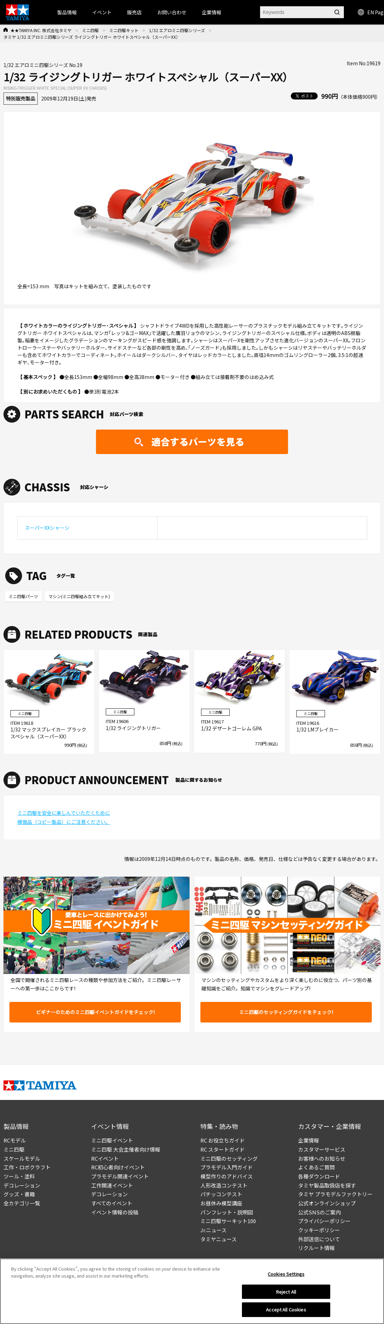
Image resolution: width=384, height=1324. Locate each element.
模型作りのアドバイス (226, 1176)
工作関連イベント (112, 1185)
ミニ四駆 (90, 30)
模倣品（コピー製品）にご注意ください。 (63, 821)
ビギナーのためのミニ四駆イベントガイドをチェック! (95, 1012)
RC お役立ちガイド (222, 1140)
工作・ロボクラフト (27, 1167)
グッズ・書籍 (19, 1194)
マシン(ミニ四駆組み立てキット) (79, 596)
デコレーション (21, 1185)
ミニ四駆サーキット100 (228, 1221)
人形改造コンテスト (224, 1185)
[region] (192, 1291)
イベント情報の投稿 (114, 1212)
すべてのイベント (111, 1203)
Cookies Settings (286, 1274)
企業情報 (308, 1140)
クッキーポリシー (319, 1230)
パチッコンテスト (221, 1194)
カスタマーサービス (321, 1149)
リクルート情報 (316, 1247)
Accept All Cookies (286, 1309)
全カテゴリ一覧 (21, 1203)
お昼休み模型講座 (221, 1203)
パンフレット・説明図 (226, 1212)
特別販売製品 (20, 98)
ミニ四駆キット (124, 30)
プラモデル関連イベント (120, 1176)
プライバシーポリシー (324, 1221)
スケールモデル (21, 1158)
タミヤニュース (218, 1239)
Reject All (286, 1291)
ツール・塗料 (19, 1176)
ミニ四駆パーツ (23, 596)
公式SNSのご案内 (319, 1212)
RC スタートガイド (222, 1149)
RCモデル (14, 1140)
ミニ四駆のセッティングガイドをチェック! (286, 1012)
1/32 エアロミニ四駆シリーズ (177, 30)
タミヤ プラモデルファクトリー (335, 1194)
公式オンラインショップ (327, 1203)
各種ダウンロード (319, 1176)
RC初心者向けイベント (118, 1167)
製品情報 (67, 12)
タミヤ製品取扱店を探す (327, 1185)
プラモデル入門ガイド (226, 1167)
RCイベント (105, 1158)
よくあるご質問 (316, 1167)
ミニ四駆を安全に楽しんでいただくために (63, 812)
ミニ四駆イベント (112, 1140)
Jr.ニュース (213, 1230)
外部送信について (319, 1239)
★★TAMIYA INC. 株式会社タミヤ (41, 30)
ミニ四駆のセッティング (229, 1158)
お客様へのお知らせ (321, 1158)
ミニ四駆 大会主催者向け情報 (125, 1149)
